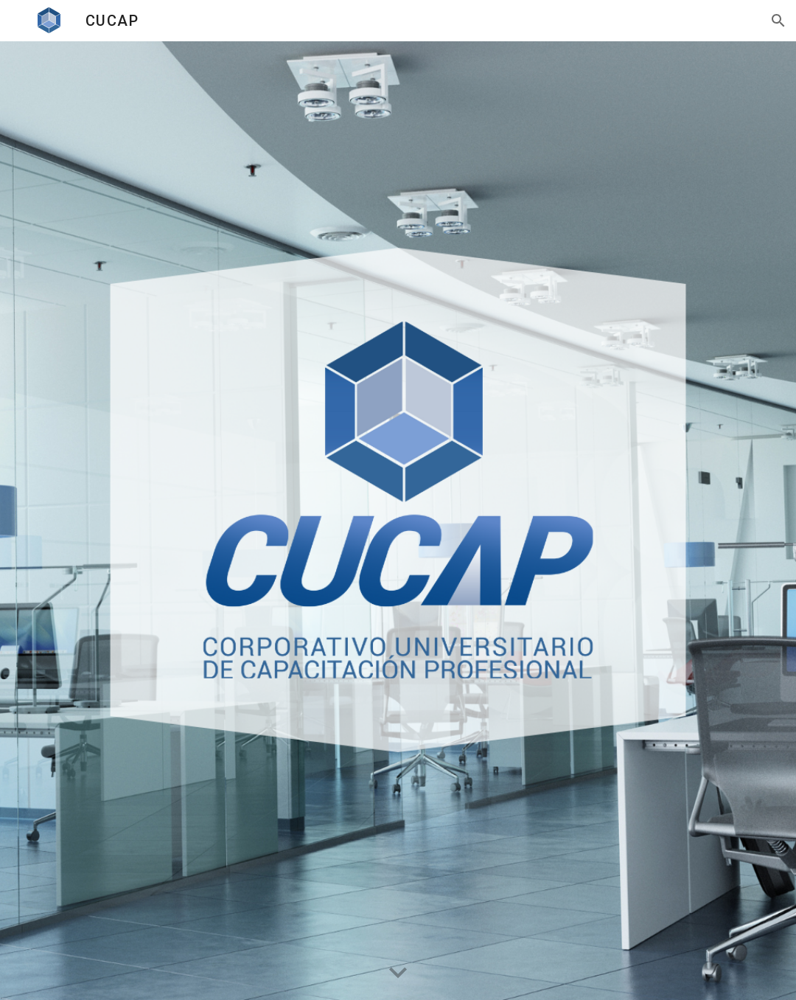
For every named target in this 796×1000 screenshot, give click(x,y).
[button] (778, 20)
